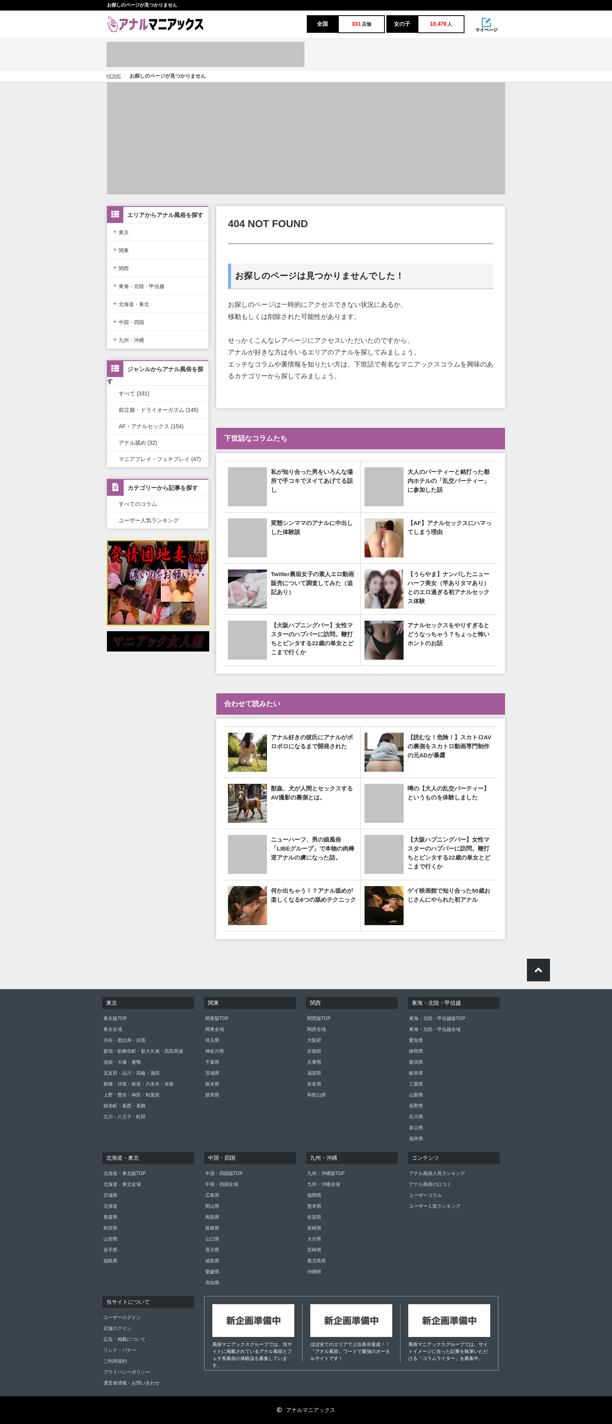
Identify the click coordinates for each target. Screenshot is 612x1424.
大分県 (314, 1239)
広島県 (212, 1195)
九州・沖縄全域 (323, 1184)
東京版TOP (115, 1018)
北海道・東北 (131, 303)
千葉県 (212, 1062)
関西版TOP (319, 1018)
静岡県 (416, 1051)
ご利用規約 (115, 1361)
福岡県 (314, 1195)
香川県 (212, 1250)
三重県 (416, 1084)
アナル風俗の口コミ (430, 1184)
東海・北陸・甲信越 (138, 285)
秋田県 (110, 1228)
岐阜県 (416, 1073)
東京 (121, 232)
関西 (121, 267)
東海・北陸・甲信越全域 (435, 1029)
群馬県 (212, 1095)
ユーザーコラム (425, 1195)
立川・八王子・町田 (124, 1117)
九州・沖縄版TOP (326, 1173)
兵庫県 (314, 1062)
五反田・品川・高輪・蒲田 (131, 1073)
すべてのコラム (138, 504)
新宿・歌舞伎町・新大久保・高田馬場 (143, 1051)
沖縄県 (314, 1271)
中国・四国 (128, 321)
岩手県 (110, 1250)
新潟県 (416, 1062)
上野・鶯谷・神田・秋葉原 (131, 1095)
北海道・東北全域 (122, 1184)
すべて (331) (134, 393)
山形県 (110, 1239)
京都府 (314, 1051)
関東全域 (214, 1029)
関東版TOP (217, 1018)
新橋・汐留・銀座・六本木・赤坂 (138, 1084)
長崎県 (314, 1228)
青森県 (110, 1217)
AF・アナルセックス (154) (151, 426)
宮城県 (110, 1195)
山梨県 (416, 1095)
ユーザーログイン (122, 1317)
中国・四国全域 (221, 1184)
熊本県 (314, 1206)
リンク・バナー (119, 1350)
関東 (121, 250)
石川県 (416, 1117)
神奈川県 (214, 1051)
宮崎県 (314, 1250)
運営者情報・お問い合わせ (131, 1383)
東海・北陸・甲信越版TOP (437, 1018)
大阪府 (314, 1040)
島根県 (212, 1228)
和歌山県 (316, 1095)
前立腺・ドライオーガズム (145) (159, 410)
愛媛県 (212, 1271)
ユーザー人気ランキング (149, 520)
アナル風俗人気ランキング (437, 1173)
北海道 (110, 1206)
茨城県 (212, 1073)
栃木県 (212, 1084)
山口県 (212, 1239)
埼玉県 (212, 1040)
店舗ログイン (117, 1328)
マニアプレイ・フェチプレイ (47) (160, 459)
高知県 (212, 1282)
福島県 (110, 1261)
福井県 (416, 1138)
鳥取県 (212, 1217)
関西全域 (316, 1029)
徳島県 (212, 1261)
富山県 (416, 1127)
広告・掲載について (124, 1339)
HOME (114, 76)
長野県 (416, 1106)
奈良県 (314, 1084)
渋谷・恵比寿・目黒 (124, 1040)
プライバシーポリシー (126, 1372)
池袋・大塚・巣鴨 (122, 1062)
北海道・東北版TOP (124, 1173)
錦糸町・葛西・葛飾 (124, 1106)
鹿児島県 (316, 1261)
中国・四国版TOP (224, 1173)
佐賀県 (314, 1217)
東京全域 (112, 1029)
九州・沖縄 (128, 339)
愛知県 (416, 1040)
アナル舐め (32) (138, 443)
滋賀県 (314, 1073)
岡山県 (212, 1206)
